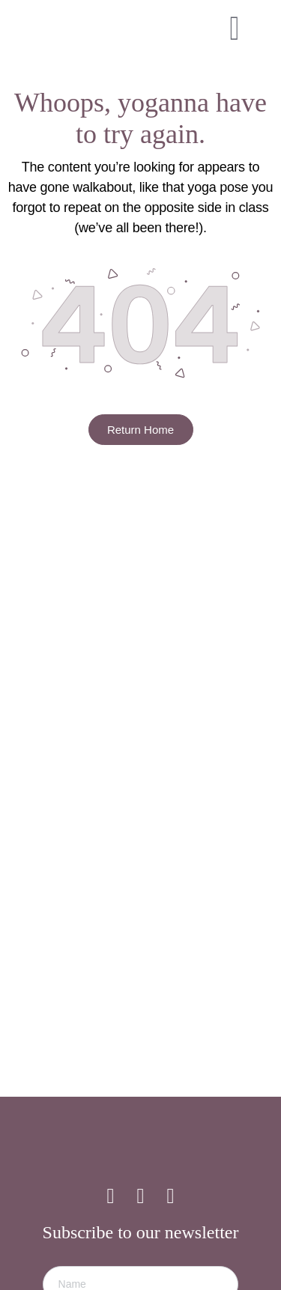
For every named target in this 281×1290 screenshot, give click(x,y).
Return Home (140, 429)
